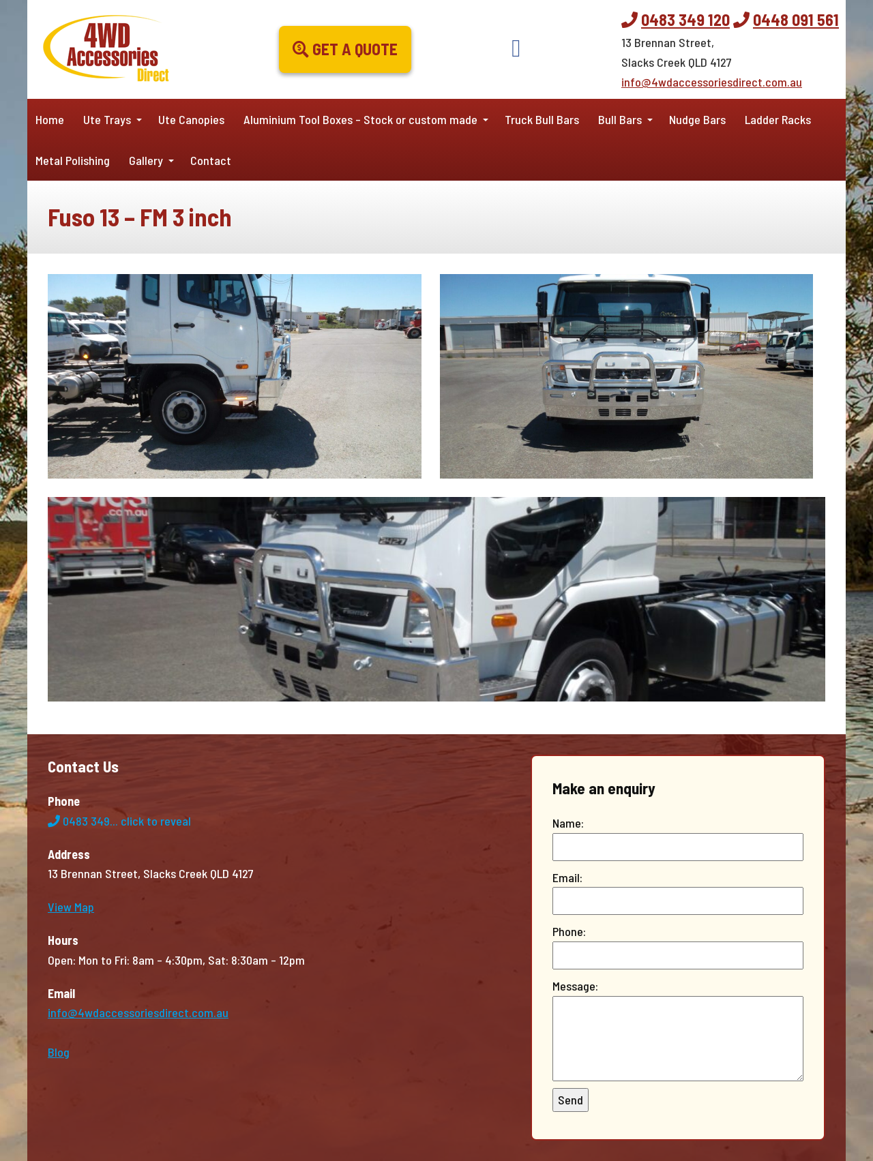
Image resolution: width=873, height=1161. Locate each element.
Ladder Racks (778, 119)
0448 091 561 (796, 19)
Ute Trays (107, 119)
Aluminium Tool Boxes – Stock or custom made (360, 119)
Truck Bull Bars (542, 119)
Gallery (146, 160)
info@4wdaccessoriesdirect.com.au (711, 81)
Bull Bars (620, 119)
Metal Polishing (72, 160)
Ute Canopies (191, 119)
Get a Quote (345, 49)
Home (49, 119)
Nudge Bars (697, 119)
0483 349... (119, 820)
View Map (71, 906)
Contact (210, 160)
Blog (59, 1051)
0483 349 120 (685, 19)
